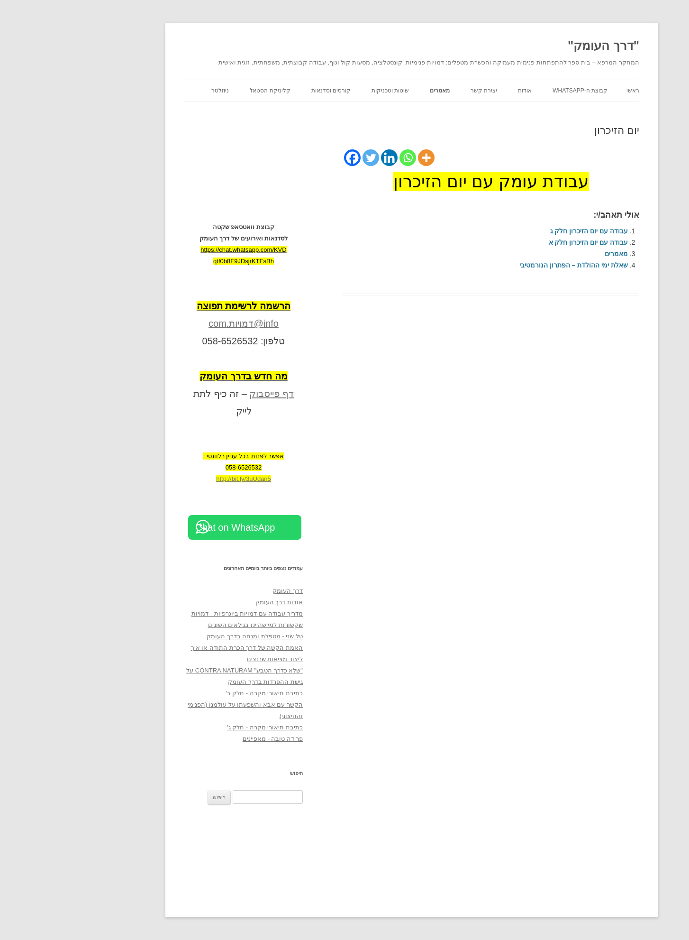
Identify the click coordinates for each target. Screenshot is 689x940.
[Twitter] (303, 157)
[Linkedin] (322, 157)
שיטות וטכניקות (323, 90)
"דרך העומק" (536, 45)
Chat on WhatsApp (168, 527)
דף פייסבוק (204, 393)
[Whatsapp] (340, 157)
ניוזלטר (153, 90)
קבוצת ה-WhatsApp (512, 90)
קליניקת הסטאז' (202, 90)
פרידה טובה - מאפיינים (205, 738)
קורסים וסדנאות (263, 90)
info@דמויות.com (176, 323)
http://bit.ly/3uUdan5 (176, 478)
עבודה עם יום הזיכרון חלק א (521, 242)
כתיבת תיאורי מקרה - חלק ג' (198, 727)
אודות (457, 90)
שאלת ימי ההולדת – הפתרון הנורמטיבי (506, 265)
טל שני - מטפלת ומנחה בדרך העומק (187, 636)
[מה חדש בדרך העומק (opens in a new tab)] (176, 376)
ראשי (565, 90)
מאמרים (372, 90)
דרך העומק (220, 590)
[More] (359, 157)
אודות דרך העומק (212, 602)
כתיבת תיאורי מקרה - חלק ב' (197, 693)
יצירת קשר (416, 90)
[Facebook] (285, 157)
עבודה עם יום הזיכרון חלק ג (522, 231)
